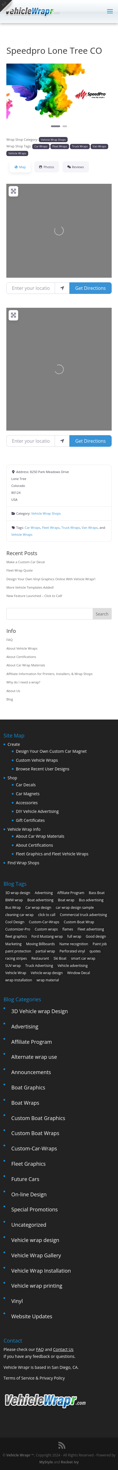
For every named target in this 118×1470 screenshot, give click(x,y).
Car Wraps (40, 146)
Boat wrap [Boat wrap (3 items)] (66, 900)
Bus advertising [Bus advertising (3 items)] (91, 900)
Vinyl (17, 1300)
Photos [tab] (46, 167)
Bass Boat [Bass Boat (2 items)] (97, 892)
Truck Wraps (80, 146)
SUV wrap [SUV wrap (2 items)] (13, 965)
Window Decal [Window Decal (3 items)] (78, 972)
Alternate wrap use (34, 1056)
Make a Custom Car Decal (25, 562)
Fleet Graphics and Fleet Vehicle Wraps (52, 854)
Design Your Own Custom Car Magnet (51, 751)
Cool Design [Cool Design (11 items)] (14, 922)
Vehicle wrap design (35, 1240)
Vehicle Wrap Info (23, 829)
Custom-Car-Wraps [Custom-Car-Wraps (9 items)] (44, 922)
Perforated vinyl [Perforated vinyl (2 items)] (72, 951)
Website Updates (31, 1316)
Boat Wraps (25, 1102)
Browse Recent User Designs (42, 769)
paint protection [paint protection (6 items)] (18, 951)
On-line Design (29, 1194)
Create (13, 744)
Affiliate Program (31, 1041)
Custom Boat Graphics (38, 1118)
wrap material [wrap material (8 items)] (48, 980)
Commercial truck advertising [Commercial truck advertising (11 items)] (83, 914)
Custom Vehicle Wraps (37, 760)
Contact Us (63, 1349)
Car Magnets (27, 793)
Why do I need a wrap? (23, 682)
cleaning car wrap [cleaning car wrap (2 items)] (19, 914)
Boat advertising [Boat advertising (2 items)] (40, 900)
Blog (9, 699)
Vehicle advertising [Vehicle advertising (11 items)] (73, 965)
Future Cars (25, 1179)
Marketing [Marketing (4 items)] (13, 943)
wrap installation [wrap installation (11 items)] (18, 980)
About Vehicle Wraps (21, 648)
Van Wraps (99, 146)
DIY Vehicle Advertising (37, 811)
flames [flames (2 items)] (67, 929)
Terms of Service (19, 1378)
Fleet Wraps (59, 146)
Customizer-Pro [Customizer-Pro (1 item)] (17, 929)
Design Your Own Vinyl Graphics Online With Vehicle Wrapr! (50, 579)
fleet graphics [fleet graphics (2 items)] (16, 936)
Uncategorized (28, 1224)
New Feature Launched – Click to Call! (34, 596)
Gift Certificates (30, 820)
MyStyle (46, 1462)
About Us (13, 691)
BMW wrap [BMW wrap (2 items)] (14, 900)
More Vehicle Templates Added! (30, 587)
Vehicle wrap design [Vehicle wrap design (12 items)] (47, 972)
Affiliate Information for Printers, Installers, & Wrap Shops (49, 674)
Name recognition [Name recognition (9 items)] (73, 943)
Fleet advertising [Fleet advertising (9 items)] (91, 929)
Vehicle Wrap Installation (41, 1270)
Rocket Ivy (70, 1462)
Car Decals (26, 785)
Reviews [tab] (75, 167)
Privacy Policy (51, 1378)
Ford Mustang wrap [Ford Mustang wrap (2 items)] (47, 936)
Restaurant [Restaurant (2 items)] (40, 958)
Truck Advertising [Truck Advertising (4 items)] (39, 965)
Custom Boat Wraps (35, 1133)
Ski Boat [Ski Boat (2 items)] (60, 958)
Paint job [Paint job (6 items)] (100, 943)
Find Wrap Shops (23, 863)
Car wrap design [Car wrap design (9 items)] (38, 907)
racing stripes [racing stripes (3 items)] (16, 958)
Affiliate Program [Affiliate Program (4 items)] (70, 892)
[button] (14, 99)
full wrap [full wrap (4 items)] (74, 936)
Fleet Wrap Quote (19, 570)
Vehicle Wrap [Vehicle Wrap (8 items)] (15, 972)
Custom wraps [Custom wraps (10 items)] (46, 929)
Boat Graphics (28, 1087)
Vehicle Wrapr (18, 1455)
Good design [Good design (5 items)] (96, 936)
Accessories (27, 802)
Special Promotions (34, 1209)
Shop (12, 778)
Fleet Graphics (28, 1163)
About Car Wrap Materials (25, 665)
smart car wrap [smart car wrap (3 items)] (83, 958)
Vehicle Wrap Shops (53, 140)
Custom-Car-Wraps (34, 1148)
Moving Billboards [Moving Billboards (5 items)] (40, 943)
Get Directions (90, 288)
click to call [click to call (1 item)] (46, 914)
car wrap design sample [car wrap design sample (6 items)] (75, 907)
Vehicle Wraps (17, 153)
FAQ (9, 639)
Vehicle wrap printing (36, 1285)
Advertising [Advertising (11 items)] (44, 892)
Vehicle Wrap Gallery (36, 1255)
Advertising (24, 1026)
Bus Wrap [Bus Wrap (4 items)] (13, 907)
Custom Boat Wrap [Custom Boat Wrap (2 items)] (79, 922)
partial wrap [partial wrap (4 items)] (45, 951)
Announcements (31, 1072)
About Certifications (21, 657)
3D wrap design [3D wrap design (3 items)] (17, 892)
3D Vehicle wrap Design (39, 1011)
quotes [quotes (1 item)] (95, 951)
